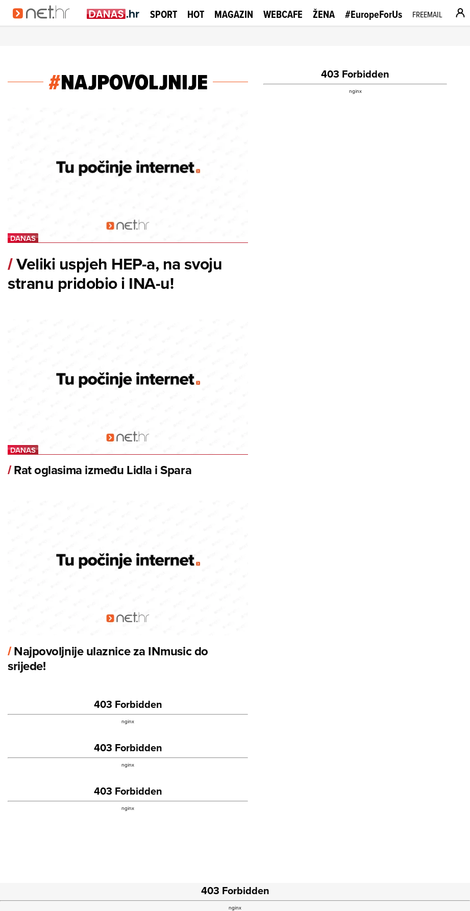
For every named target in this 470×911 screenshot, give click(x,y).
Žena (324, 14)
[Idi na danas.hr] (113, 13)
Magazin (233, 14)
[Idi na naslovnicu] (45, 23)
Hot (195, 14)
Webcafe (283, 14)
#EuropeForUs (373, 14)
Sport (163, 14)
